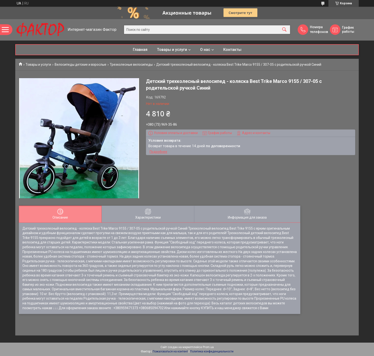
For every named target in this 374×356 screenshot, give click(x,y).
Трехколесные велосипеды (131, 64)
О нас (205, 49)
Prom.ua (208, 347)
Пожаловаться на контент (170, 351)
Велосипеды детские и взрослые (80, 64)
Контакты (232, 49)
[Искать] (284, 29)
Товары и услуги (172, 49)
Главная (140, 49)
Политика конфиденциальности (212, 351)
